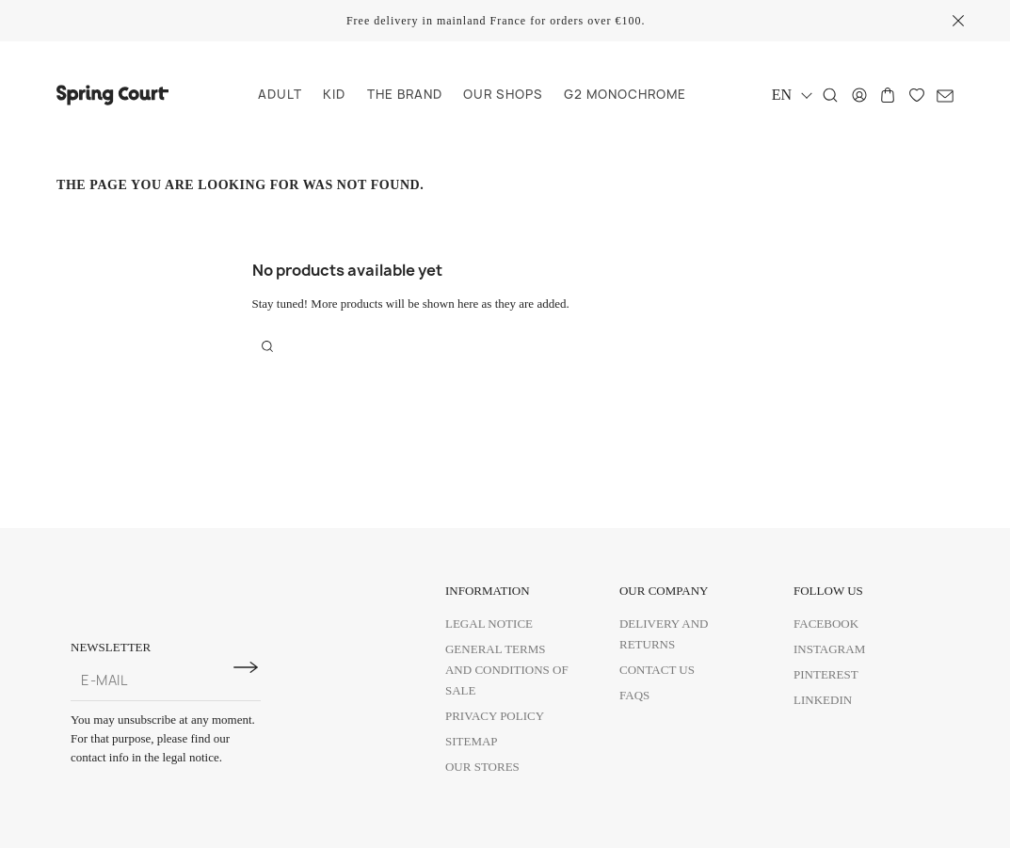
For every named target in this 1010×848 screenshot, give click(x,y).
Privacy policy (494, 716)
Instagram (829, 649)
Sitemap (471, 741)
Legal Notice (489, 623)
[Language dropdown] (791, 94)
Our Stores (482, 767)
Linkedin (823, 700)
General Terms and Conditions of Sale (507, 669)
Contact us (657, 670)
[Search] (830, 95)
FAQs (634, 695)
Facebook (826, 623)
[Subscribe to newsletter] (245, 667)
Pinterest (826, 674)
